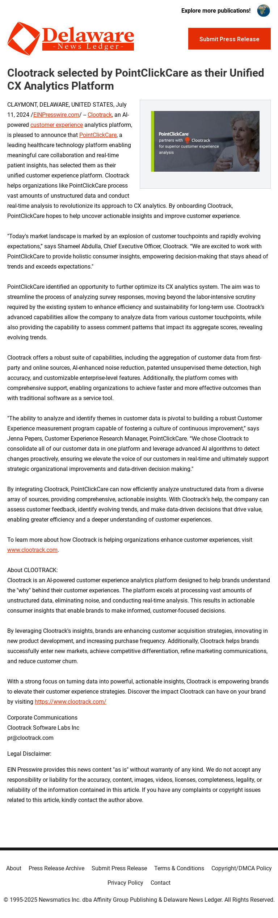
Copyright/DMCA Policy (241, 868)
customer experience (56, 124)
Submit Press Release (119, 868)
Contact (160, 882)
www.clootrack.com (32, 549)
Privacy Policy (125, 882)
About (13, 868)
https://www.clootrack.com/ (70, 701)
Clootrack (100, 114)
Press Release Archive (56, 868)
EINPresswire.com (56, 114)
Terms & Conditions (179, 868)
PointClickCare (98, 135)
